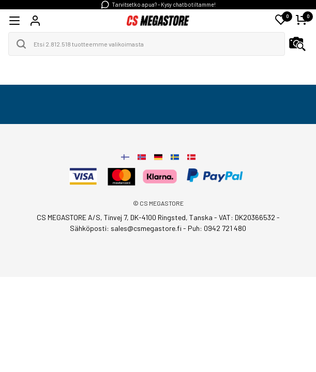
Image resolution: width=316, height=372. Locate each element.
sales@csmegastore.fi (146, 228)
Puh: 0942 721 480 (217, 228)
